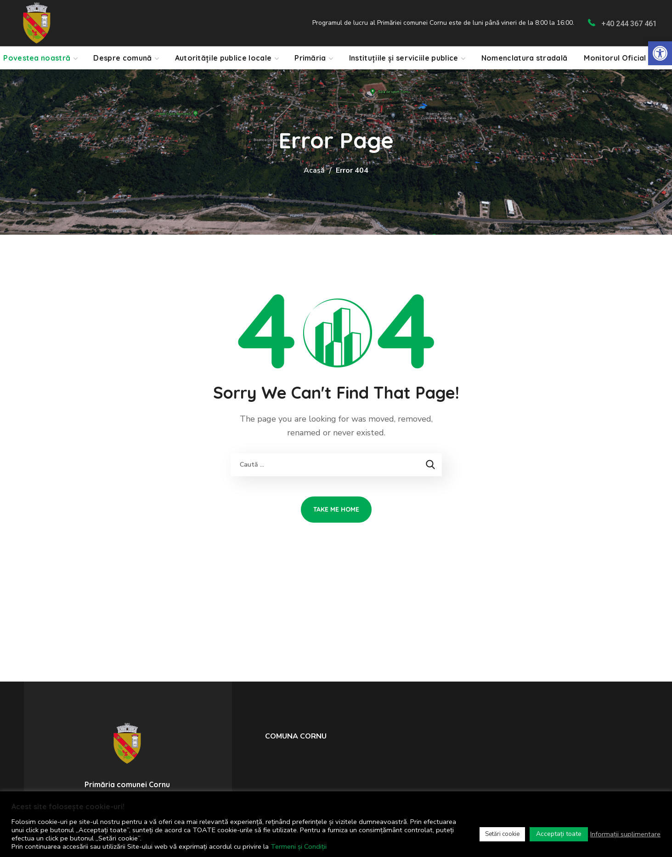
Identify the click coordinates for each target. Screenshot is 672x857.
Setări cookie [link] (502, 834)
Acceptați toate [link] (559, 833)
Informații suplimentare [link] (625, 834)
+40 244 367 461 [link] (629, 23)
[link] (660, 53)
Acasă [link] (314, 170)
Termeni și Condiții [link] (299, 846)
